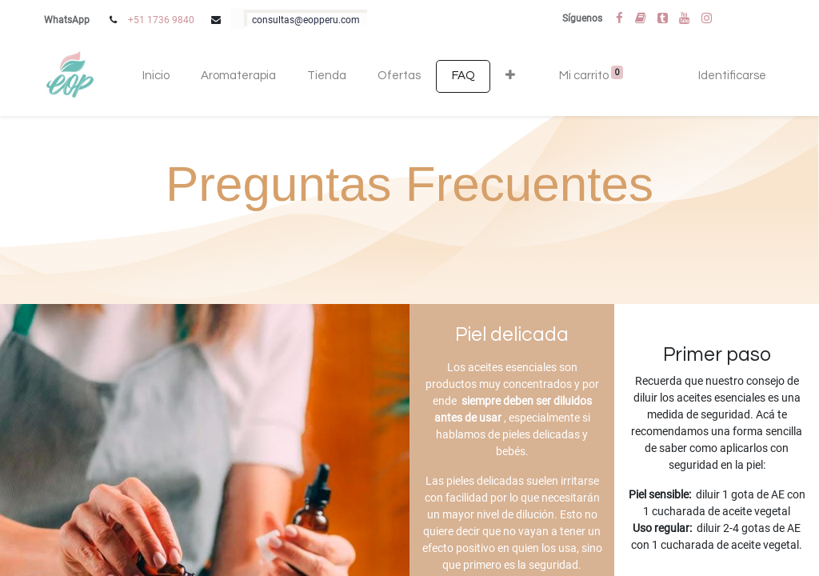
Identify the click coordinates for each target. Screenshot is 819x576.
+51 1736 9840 (161, 20)
